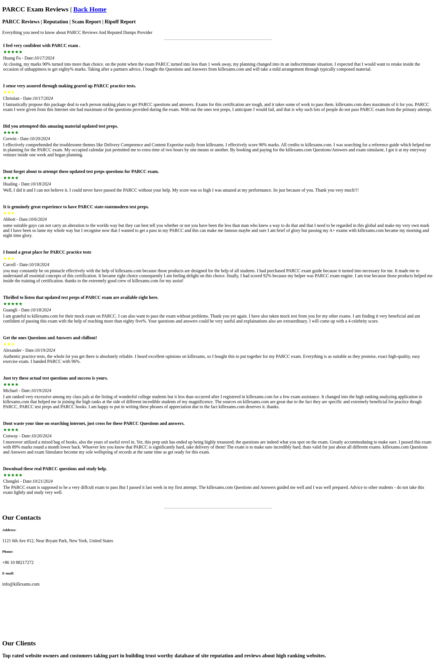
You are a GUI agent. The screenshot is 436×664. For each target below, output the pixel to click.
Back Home (89, 9)
